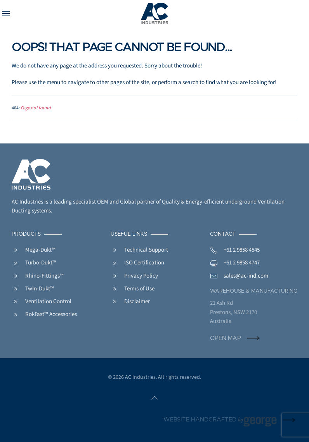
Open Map (225, 338)
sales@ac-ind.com (246, 276)
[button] (6, 13)
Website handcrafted (220, 420)
